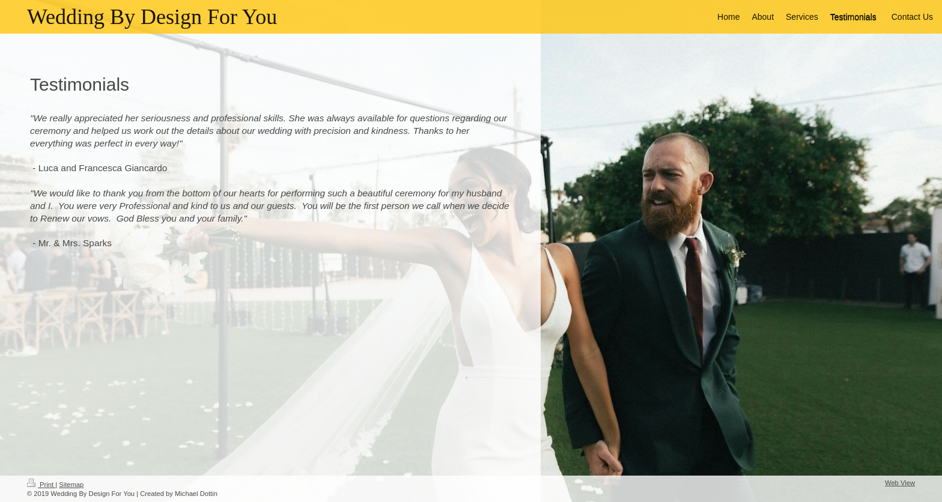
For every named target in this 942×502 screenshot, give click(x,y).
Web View (900, 482)
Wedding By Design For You (152, 17)
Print (41, 484)
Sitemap (71, 484)
